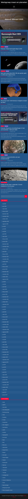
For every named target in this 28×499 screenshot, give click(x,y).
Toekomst (4, 470)
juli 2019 (4, 364)
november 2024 (5, 246)
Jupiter (3, 429)
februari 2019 (5, 377)
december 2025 (5, 213)
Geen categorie (4, 182)
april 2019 (4, 372)
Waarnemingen (5, 485)
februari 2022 (5, 291)
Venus (3, 482)
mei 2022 (4, 284)
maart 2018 (4, 389)
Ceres (3, 414)
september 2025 (5, 221)
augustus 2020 (5, 332)
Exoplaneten (4, 422)
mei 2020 (4, 339)
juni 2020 (4, 337)
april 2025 (4, 234)
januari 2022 (4, 294)
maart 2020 (4, 344)
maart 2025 (4, 236)
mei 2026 (4, 203)
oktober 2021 (5, 301)
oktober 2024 (5, 249)
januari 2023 (4, 269)
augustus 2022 (5, 279)
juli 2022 (4, 281)
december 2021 (5, 296)
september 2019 (5, 359)
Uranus (3, 477)
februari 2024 (5, 254)
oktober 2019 (5, 357)
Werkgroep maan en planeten (14, 2)
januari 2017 (4, 394)
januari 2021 (4, 319)
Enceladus (4, 417)
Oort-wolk (4, 455)
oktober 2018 (5, 387)
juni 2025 (4, 228)
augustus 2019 (5, 362)
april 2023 (4, 264)
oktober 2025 (5, 218)
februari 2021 (5, 316)
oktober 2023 (5, 261)
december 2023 (5, 256)
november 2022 (5, 274)
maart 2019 (4, 374)
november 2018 (5, 384)
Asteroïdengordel (5, 409)
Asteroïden (3, 71)
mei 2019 (4, 369)
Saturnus (4, 465)
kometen (4, 432)
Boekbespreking (5, 412)
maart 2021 (4, 314)
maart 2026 (4, 208)
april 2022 (4, 286)
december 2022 (5, 271)
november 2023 (5, 259)
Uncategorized (5, 475)
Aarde (3, 402)
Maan (3, 439)
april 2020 (4, 342)
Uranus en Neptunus (6, 480)
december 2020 (5, 321)
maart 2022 (4, 289)
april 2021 (4, 311)
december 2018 (5, 382)
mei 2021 (4, 309)
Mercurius (4, 444)
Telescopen (4, 467)
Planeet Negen (5, 457)
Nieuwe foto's (5, 450)
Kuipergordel (5, 434)
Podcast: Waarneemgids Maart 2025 (11, 49)
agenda (3, 404)
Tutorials (4, 472)
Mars (2, 98)
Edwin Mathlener (5, 50)
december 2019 (5, 352)
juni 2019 (4, 367)
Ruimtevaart (4, 462)
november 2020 (5, 324)
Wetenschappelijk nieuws (7, 490)
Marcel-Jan (4, 76)
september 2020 (5, 329)
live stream (4, 437)
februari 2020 (5, 347)
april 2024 (4, 251)
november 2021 (5, 299)
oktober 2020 (5, 327)
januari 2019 (4, 379)
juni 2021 (4, 306)
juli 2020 (4, 334)
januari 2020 (4, 349)
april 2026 (4, 206)
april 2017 (4, 392)
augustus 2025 (5, 223)
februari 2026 (5, 211)
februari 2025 (5, 239)
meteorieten (4, 447)
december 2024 (5, 244)
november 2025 (5, 216)
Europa (3, 419)
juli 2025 (4, 226)
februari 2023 (5, 266)
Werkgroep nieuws (6, 487)
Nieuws (2, 46)
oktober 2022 (5, 276)
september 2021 (5, 304)
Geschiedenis (5, 427)
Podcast (6, 46)
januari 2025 (4, 241)
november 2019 (5, 354)
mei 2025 (4, 231)
